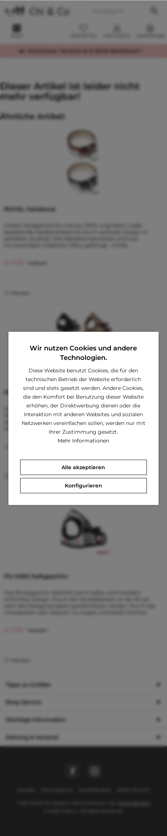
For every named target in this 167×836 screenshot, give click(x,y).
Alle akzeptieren (83, 467)
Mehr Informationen (83, 440)
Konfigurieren (83, 485)
